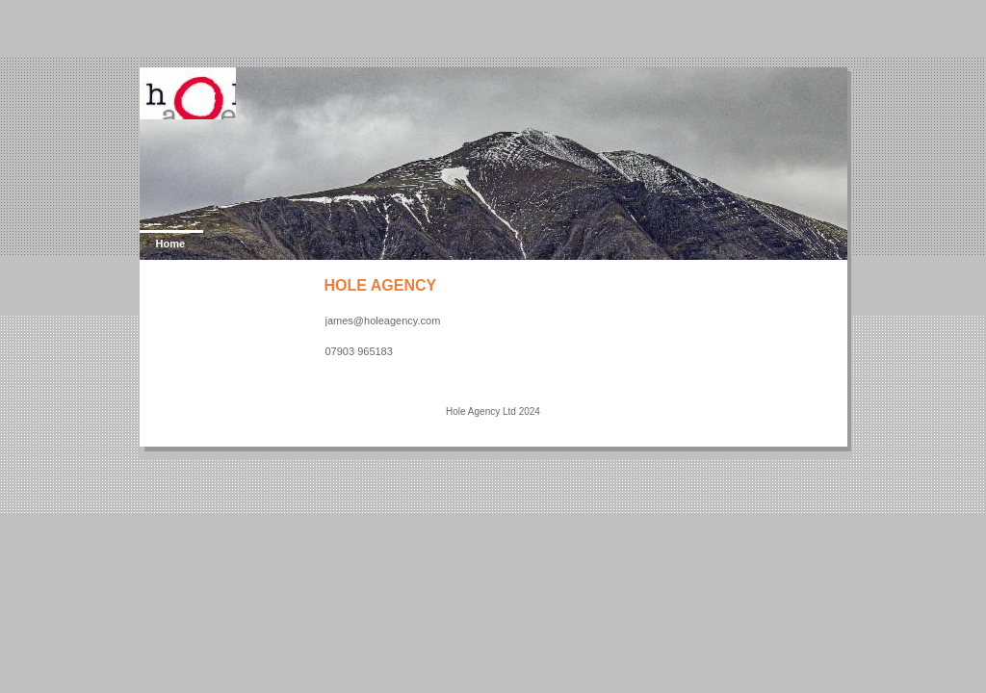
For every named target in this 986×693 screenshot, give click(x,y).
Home (171, 243)
